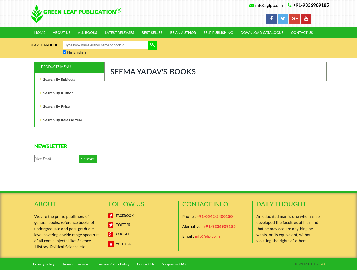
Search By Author (56, 93)
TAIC (322, 264)
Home (39, 32)
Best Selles (152, 32)
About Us (62, 32)
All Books (87, 32)
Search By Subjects (57, 79)
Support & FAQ (174, 264)
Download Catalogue (262, 32)
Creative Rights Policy (112, 264)
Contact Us (302, 32)
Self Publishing (218, 32)
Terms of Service (75, 264)
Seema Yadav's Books (153, 71)
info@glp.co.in (207, 236)
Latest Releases (119, 32)
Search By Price (54, 106)
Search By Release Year (60, 120)
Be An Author (183, 32)
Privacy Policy (44, 264)
